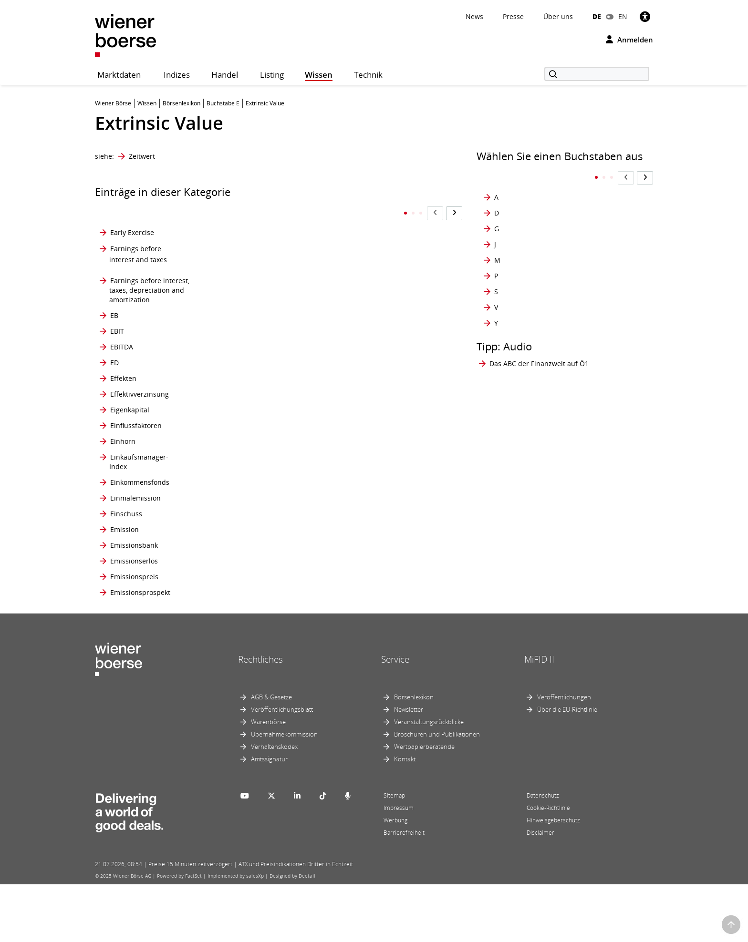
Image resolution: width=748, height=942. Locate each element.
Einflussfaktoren (136, 444)
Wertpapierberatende (424, 804)
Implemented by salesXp (236, 933)
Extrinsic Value (363, 633)
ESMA (245, 586)
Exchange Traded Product (367, 566)
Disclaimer (540, 890)
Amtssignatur (269, 816)
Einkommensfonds (139, 515)
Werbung (395, 878)
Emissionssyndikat (265, 213)
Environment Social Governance (266, 392)
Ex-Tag (350, 618)
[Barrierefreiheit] (645, 16)
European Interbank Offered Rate (371, 367)
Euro (347, 296)
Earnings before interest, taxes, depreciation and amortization (149, 271)
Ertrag (246, 515)
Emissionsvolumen (266, 237)
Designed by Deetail (292, 933)
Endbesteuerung (263, 367)
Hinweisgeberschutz (553, 878)
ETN (242, 649)
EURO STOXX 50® (367, 413)
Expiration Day (363, 602)
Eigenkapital (129, 428)
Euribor (352, 271)
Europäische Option (371, 316)
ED (114, 367)
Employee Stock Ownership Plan (260, 316)
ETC (242, 618)
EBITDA (121, 342)
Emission (124, 586)
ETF (241, 633)
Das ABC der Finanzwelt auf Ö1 (539, 344)
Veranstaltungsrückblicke (429, 779)
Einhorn (122, 465)
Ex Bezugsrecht (364, 428)
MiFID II (539, 716)
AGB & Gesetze (271, 754)
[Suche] (596, 74)
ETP (345, 213)
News (474, 16)
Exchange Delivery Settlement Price (368, 465)
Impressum (399, 865)
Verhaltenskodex (274, 804)
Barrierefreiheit (404, 890)
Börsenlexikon (414, 754)
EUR (346, 237)
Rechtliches (260, 716)
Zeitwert (142, 156)
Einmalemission (135, 540)
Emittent (249, 271)
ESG (242, 566)
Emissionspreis (134, 633)
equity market (258, 413)
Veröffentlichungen (564, 754)
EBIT (117, 316)
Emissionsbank (134, 602)
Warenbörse (268, 779)
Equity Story (255, 428)
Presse (513, 16)
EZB (346, 649)
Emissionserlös (134, 618)
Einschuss (126, 566)
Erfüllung (251, 444)
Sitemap (394, 853)
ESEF (243, 540)
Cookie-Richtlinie (548, 865)
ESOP (244, 602)
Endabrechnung (262, 342)
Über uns (558, 16)
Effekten (123, 392)
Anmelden (629, 39)
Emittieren (253, 296)
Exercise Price (362, 586)
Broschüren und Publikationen (437, 792)
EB (114, 296)
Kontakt (405, 816)
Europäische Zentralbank (359, 342)
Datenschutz (543, 853)
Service (395, 716)
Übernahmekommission (284, 792)
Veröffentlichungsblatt (282, 767)
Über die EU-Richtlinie (567, 767)
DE (596, 16)
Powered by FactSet (179, 933)
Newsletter (408, 767)
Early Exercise (132, 213)
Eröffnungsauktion (265, 490)
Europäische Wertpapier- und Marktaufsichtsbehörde (383, 392)
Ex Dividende (360, 444)
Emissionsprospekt (140, 649)
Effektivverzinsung (139, 413)
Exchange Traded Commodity (367, 490)
